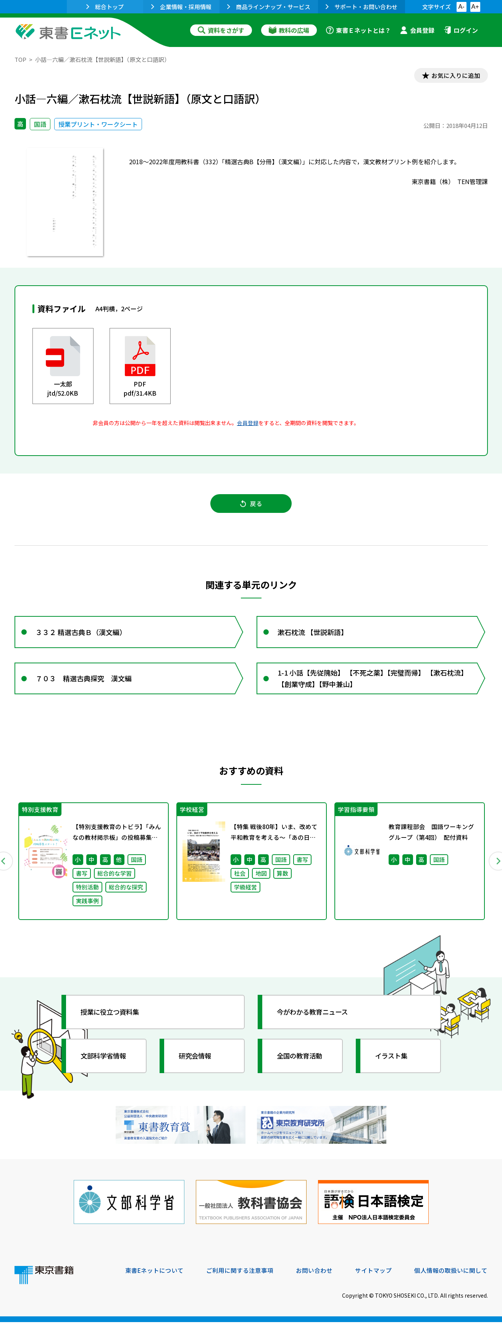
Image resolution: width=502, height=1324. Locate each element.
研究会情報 (196, 1060)
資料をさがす (221, 30)
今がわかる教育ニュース (315, 1016)
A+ (475, 6)
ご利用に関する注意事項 (240, 1272)
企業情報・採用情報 (181, 7)
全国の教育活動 (302, 1060)
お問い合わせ (314, 1272)
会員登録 (417, 30)
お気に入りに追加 (454, 75)
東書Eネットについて (154, 1272)
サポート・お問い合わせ (361, 7)
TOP (20, 59)
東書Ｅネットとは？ (358, 30)
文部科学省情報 (105, 1060)
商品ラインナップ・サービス (268, 7)
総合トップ (105, 7)
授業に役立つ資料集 (112, 1016)
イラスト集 (393, 1060)
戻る (251, 504)
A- (461, 6)
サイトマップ (373, 1272)
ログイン (461, 30)
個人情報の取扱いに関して (451, 1272)
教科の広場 (289, 30)
